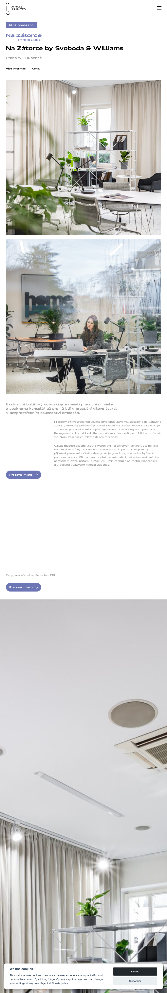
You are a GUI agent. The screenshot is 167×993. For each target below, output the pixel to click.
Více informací (16, 68)
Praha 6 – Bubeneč (24, 58)
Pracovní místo (21, 475)
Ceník (36, 68)
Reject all (46, 983)
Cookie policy (60, 983)
